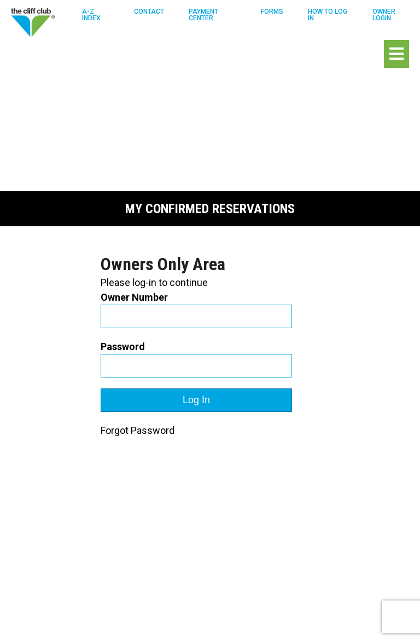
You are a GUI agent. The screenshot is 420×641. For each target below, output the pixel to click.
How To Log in (327, 14)
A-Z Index (91, 14)
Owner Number (134, 297)
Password (123, 346)
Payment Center (203, 14)
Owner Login (383, 14)
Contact (149, 11)
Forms (272, 11)
